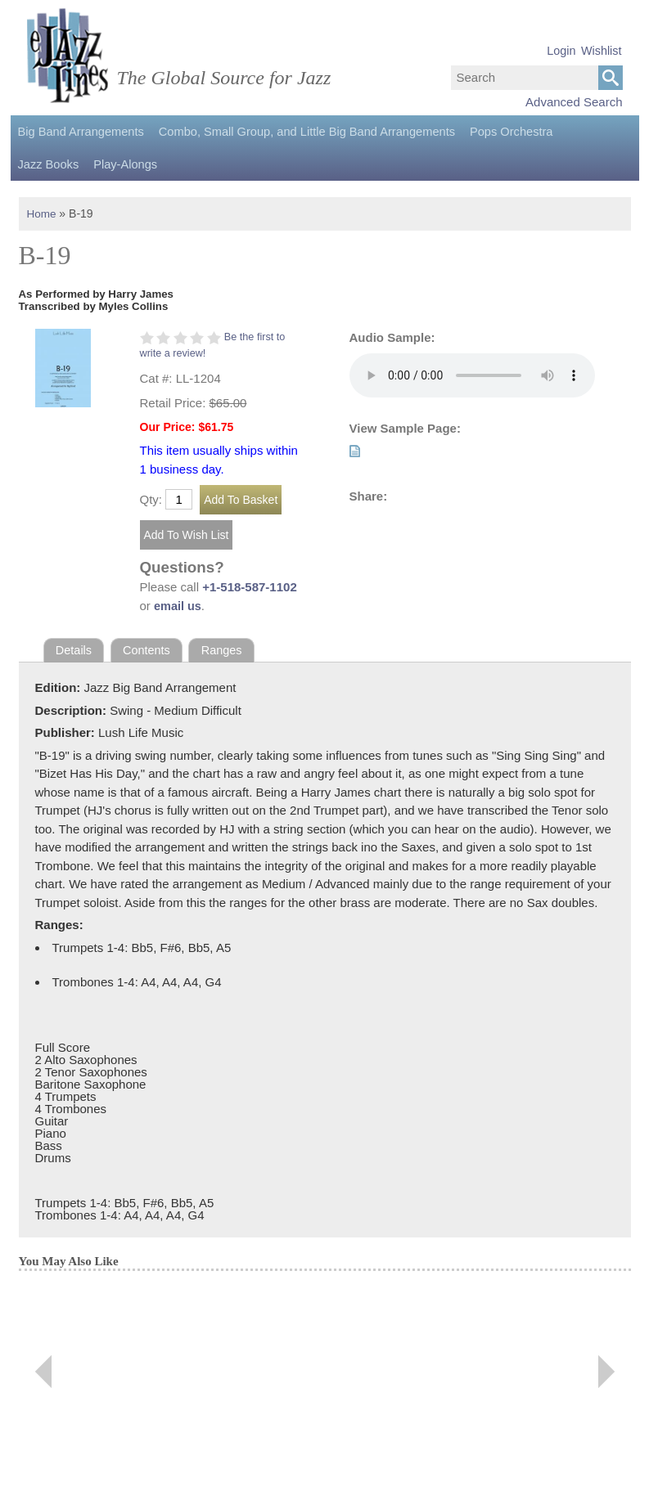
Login (561, 50)
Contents (149, 650)
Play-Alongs (48, 164)
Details (74, 650)
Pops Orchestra (491, 131)
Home (42, 213)
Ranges (226, 650)
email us (178, 606)
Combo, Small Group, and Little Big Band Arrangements (295, 131)
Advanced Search (573, 102)
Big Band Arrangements (78, 131)
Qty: (151, 499)
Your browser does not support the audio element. (472, 375)
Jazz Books (576, 131)
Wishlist (601, 50)
